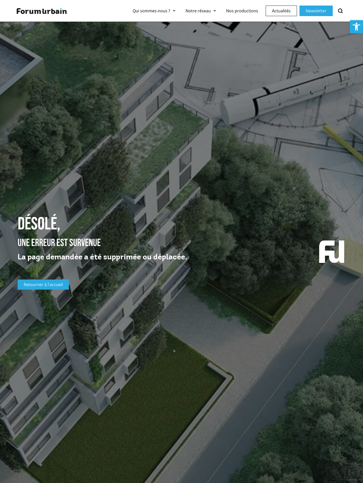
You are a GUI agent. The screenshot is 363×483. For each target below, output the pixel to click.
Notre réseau (201, 11)
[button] (356, 26)
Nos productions (242, 11)
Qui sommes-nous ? (154, 11)
